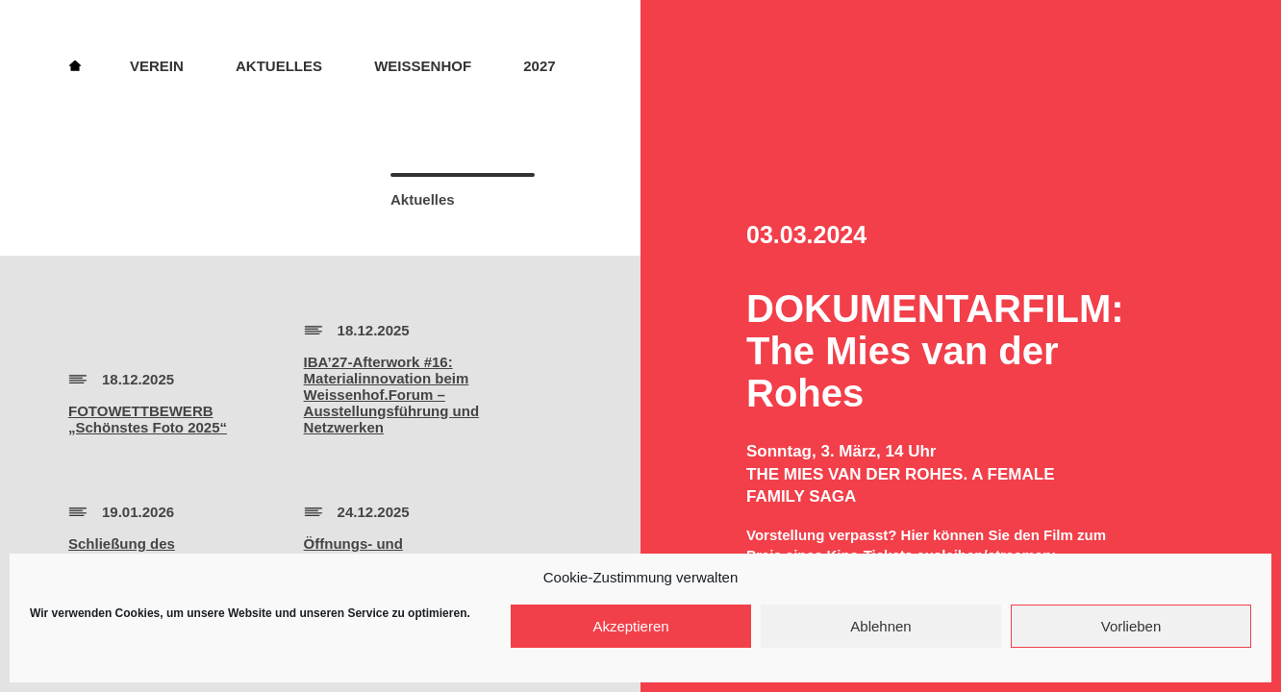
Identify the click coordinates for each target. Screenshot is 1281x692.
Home (75, 64)
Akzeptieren (630, 626)
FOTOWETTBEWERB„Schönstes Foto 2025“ (147, 419)
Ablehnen (880, 626)
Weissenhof (422, 66)
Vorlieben (1131, 626)
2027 (539, 66)
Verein (157, 66)
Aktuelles (279, 66)
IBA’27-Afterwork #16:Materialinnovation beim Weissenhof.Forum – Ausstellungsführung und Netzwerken (391, 394)
